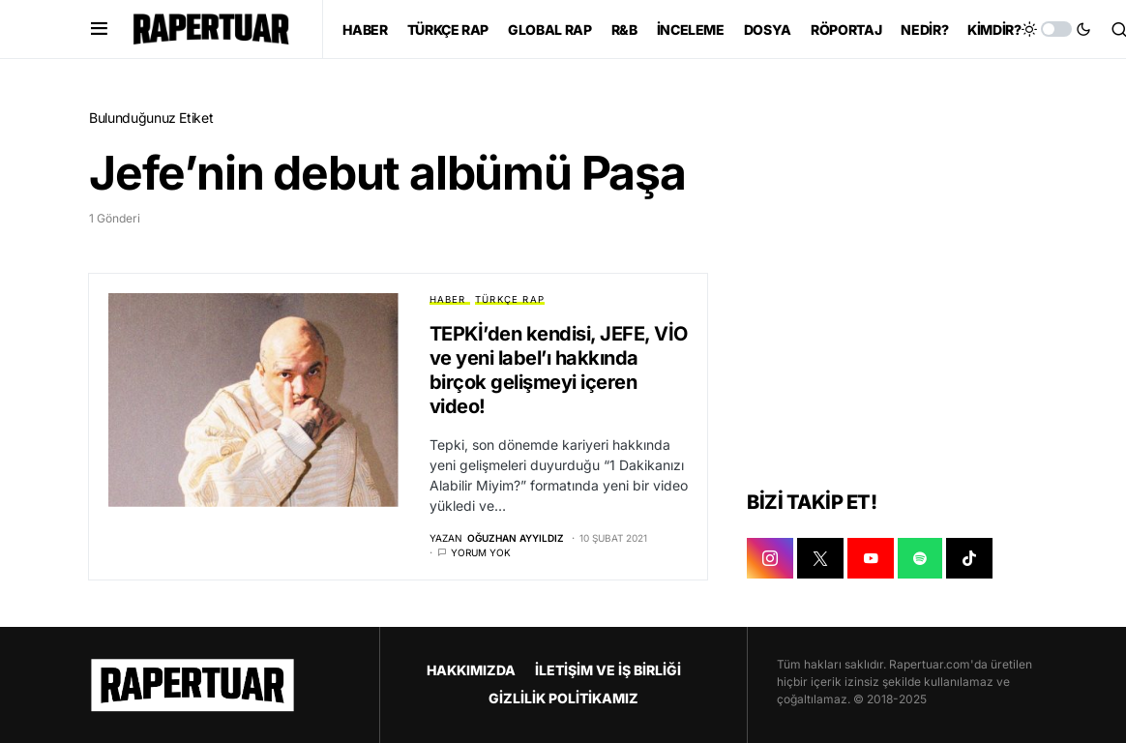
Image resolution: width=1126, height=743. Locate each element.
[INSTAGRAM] (770, 559)
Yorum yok (481, 552)
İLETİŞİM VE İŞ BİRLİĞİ (608, 670)
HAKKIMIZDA (471, 670)
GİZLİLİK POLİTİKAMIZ (563, 698)
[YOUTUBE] (870, 559)
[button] (99, 29)
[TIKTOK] (969, 559)
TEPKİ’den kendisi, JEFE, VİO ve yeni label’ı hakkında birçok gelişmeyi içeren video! (559, 370)
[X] (820, 559)
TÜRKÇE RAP (510, 299)
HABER (448, 299)
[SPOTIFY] (920, 559)
